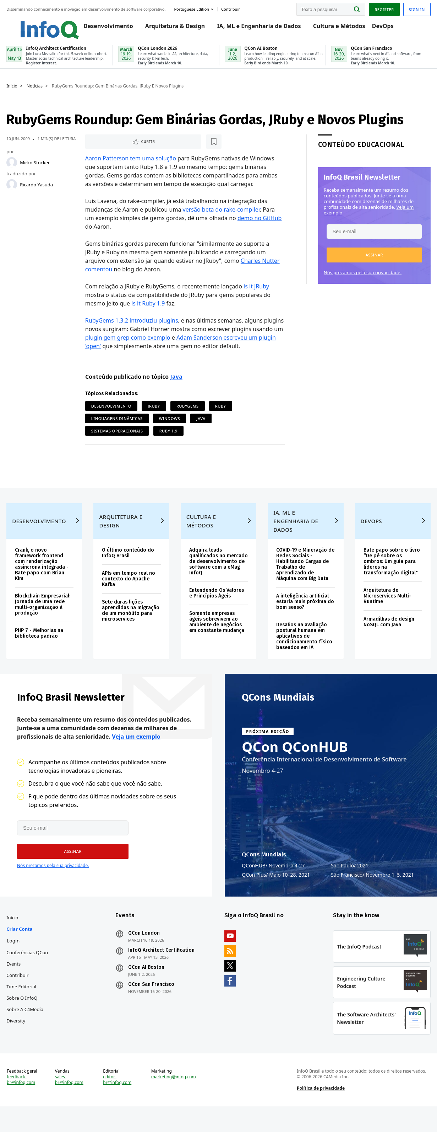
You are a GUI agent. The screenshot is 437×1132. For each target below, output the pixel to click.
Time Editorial (22, 1006)
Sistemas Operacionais (117, 437)
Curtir (107, 147)
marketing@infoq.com (173, 1101)
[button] (373, 260)
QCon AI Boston (147, 987)
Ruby (220, 412)
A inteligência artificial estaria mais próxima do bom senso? (305, 617)
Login (14, 960)
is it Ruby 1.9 (148, 309)
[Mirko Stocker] (12, 168)
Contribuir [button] (231, 8)
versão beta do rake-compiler (221, 215)
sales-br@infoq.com (69, 1103)
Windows (169, 424)
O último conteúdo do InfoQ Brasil (129, 568)
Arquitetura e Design (121, 536)
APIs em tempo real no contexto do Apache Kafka (129, 594)
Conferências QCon (28, 972)
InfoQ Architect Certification (162, 970)
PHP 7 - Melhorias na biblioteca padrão (40, 649)
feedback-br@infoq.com (21, 1103)
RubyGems (188, 412)
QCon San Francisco (152, 1004)
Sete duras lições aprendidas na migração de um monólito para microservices (131, 626)
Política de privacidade (320, 1112)
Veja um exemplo (136, 754)
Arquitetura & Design (168, 29)
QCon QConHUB (295, 764)
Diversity (16, 1040)
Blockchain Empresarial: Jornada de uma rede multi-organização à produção (43, 620)
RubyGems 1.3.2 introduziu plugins (131, 326)
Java (176, 383)
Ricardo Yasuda (37, 190)
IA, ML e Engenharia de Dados (252, 29)
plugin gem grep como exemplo (127, 343)
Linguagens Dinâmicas (117, 424)
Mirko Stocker (35, 168)
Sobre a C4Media (25, 1029)
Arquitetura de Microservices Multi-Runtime (386, 611)
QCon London (144, 953)
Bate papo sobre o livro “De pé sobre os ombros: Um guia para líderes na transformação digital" (391, 577)
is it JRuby (256, 292)
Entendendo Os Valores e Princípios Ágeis (216, 614)
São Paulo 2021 (349, 883)
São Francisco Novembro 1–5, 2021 (372, 892)
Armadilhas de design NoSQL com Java (388, 637)
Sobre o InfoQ (22, 1017)
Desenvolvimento (101, 29)
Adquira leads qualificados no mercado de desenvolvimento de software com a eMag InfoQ (214, 580)
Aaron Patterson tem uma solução (130, 164)
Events (14, 983)
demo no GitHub (259, 224)
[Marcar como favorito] (132, 147)
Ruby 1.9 (168, 437)
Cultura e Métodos (332, 29)
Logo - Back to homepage (36, 25)
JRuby (154, 412)
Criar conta (20, 948)
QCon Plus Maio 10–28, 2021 (276, 892)
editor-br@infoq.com (117, 1103)
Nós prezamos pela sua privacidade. (362, 278)
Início (12, 91)
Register (383, 8)
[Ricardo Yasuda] (12, 190)
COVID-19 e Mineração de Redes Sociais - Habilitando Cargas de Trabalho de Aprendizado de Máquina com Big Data (305, 580)
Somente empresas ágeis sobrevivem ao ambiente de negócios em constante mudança (216, 643)
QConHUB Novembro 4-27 (273, 883)
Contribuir (18, 995)
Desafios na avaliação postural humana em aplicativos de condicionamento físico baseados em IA (304, 651)
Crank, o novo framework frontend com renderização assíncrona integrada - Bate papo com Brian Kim (42, 580)
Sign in (416, 8)
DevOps (376, 29)
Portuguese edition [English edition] (192, 8)
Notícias (35, 91)
